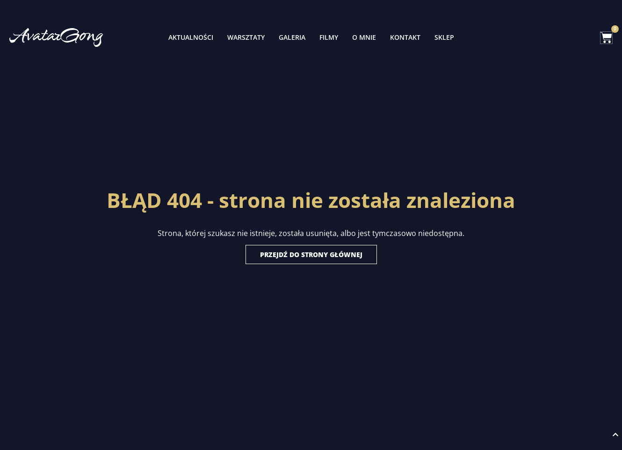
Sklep (444, 37)
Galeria (292, 37)
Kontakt (405, 37)
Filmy (328, 37)
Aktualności (190, 37)
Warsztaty (246, 37)
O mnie (364, 37)
